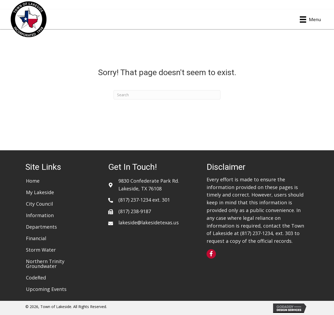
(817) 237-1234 (134, 200)
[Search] (167, 94)
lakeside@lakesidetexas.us (148, 222)
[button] (211, 254)
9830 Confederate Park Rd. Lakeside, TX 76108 (148, 185)
